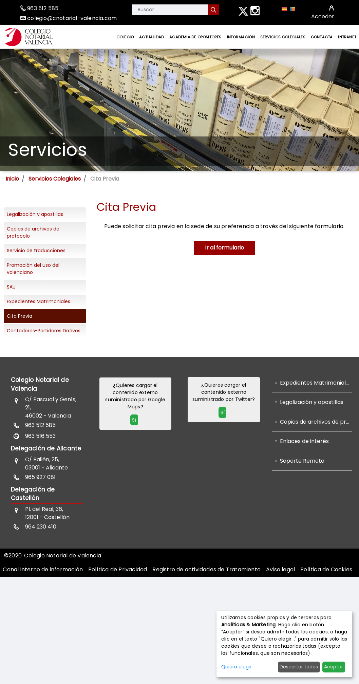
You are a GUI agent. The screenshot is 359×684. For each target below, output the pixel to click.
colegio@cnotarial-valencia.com (72, 18)
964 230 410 (40, 527)
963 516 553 (40, 436)
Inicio (12, 179)
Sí (134, 420)
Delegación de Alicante (46, 448)
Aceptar (333, 666)
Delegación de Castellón (33, 493)
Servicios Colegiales (55, 179)
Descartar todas (299, 666)
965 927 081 (40, 477)
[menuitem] (125, 37)
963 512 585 (42, 8)
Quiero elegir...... (239, 666)
